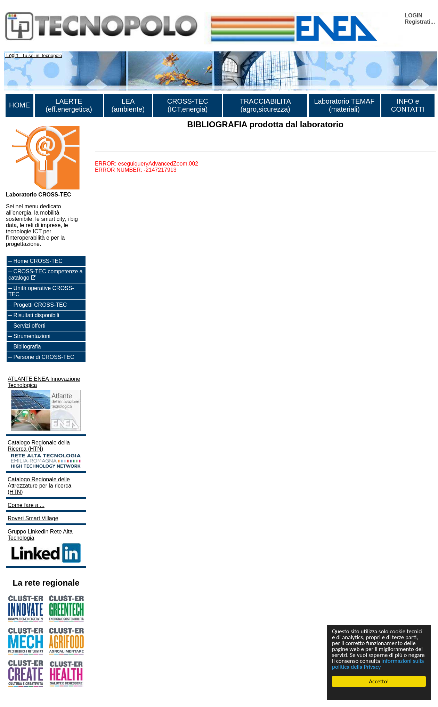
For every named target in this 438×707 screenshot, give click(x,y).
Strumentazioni (31, 336)
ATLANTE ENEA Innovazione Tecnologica (45, 404)
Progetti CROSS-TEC (40, 305)
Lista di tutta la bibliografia (127, 145)
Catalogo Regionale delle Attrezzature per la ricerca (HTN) (39, 485)
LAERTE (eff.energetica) (69, 105)
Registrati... (420, 22)
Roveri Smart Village (33, 518)
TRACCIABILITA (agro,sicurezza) (265, 105)
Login (12, 55)
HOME (19, 105)
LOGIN (413, 15)
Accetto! (379, 681)
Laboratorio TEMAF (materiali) (344, 105)
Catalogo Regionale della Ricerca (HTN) (45, 454)
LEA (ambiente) (128, 105)
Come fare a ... (26, 505)
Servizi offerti (29, 326)
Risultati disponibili (36, 315)
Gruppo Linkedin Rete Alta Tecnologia (45, 546)
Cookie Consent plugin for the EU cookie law (379, 693)
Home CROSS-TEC (37, 261)
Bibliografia (27, 347)
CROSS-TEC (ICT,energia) (187, 105)
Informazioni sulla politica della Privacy (378, 663)
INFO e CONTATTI (408, 105)
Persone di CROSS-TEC (43, 357)
